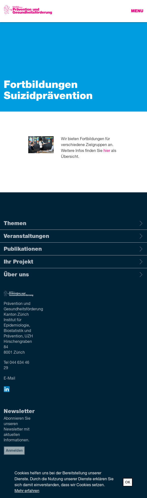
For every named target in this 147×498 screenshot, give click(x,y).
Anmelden (14, 450)
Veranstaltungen (73, 236)
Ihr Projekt (73, 262)
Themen (73, 223)
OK (127, 482)
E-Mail (9, 379)
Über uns (73, 274)
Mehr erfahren (27, 491)
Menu (137, 11)
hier (106, 151)
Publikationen (73, 249)
